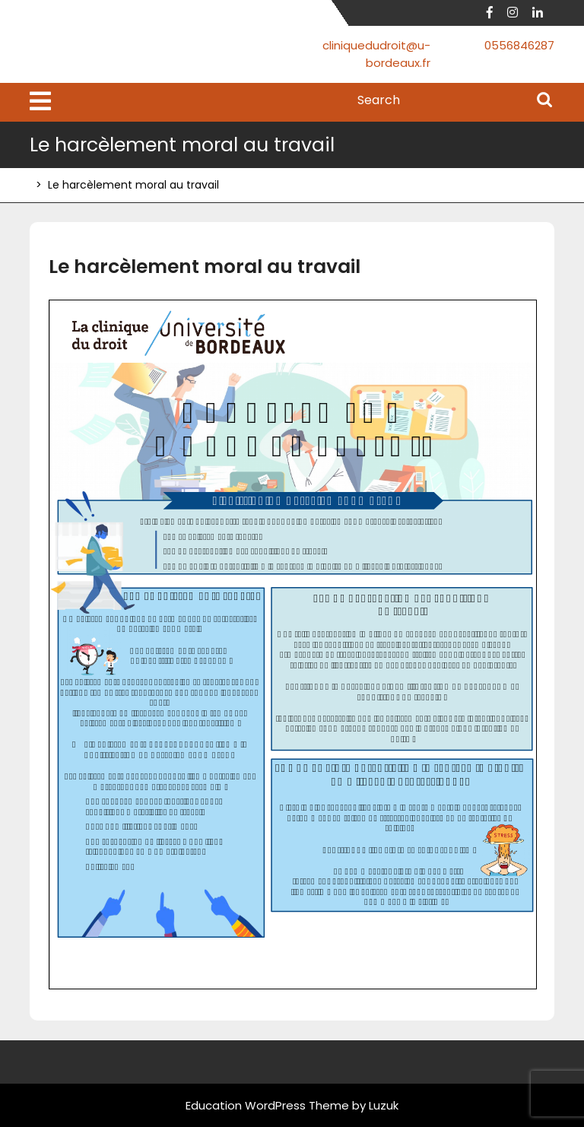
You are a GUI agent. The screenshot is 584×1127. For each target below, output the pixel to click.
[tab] (40, 102)
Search (544, 101)
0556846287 (519, 45)
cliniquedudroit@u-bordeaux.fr (376, 54)
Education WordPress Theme (267, 1105)
